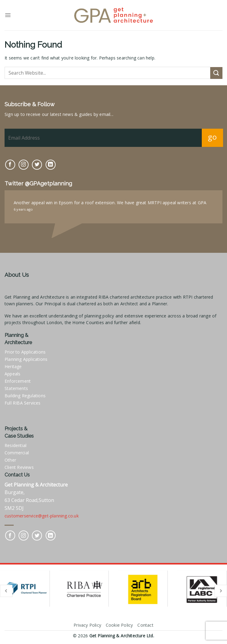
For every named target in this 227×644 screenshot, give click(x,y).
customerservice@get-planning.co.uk (42, 516)
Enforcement (18, 381)
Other (10, 460)
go (212, 137)
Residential (15, 445)
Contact (145, 625)
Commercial (17, 453)
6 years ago (23, 209)
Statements (16, 388)
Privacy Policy (87, 625)
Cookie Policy (119, 625)
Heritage (13, 366)
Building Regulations (25, 395)
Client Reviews (19, 467)
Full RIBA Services (23, 403)
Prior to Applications (25, 352)
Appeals (12, 374)
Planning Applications (26, 359)
